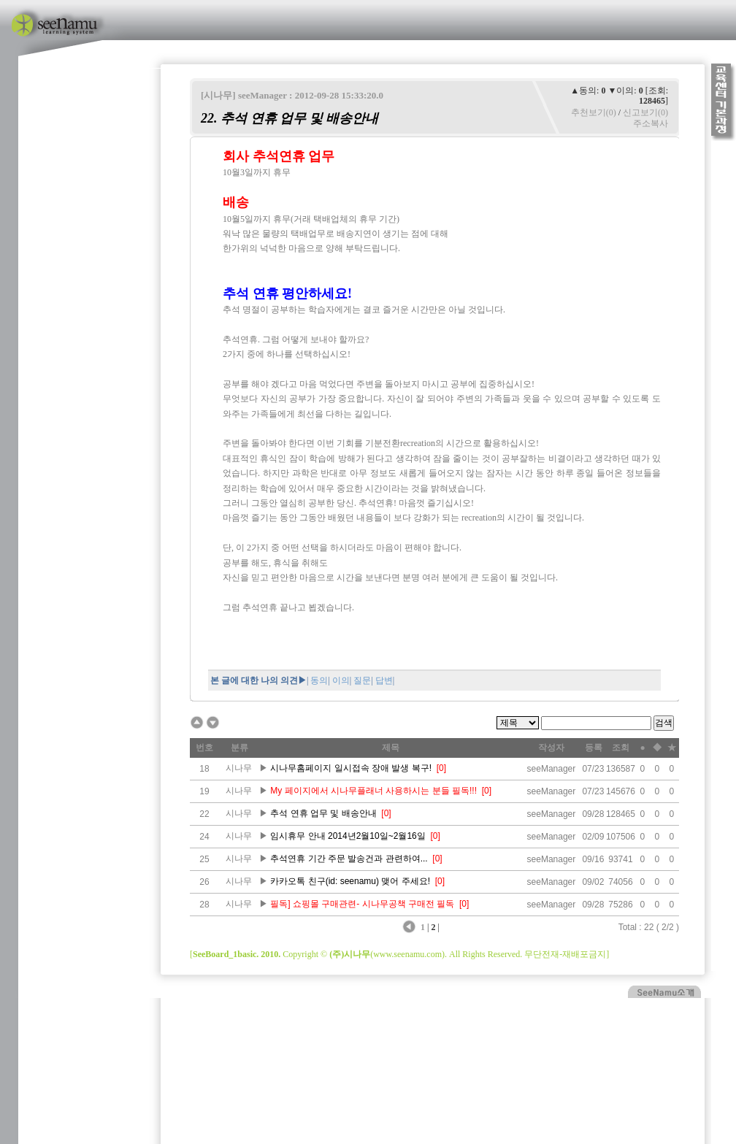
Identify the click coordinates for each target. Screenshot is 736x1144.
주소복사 (650, 123)
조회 (620, 747)
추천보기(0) (593, 112)
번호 (204, 747)
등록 (593, 747)
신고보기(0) (645, 112)
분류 (239, 747)
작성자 (551, 747)
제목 (390, 747)
